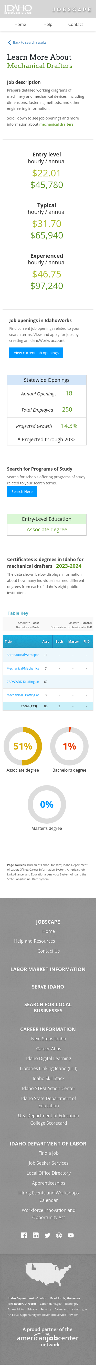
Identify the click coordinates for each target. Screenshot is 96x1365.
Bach (59, 641)
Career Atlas (48, 1049)
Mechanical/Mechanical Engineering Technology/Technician (22, 668)
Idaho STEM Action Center (48, 1088)
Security (45, 1309)
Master (73, 641)
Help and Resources (34, 941)
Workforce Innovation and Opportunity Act (48, 1214)
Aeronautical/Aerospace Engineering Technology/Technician (22, 655)
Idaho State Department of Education (48, 1102)
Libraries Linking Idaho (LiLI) (48, 1068)
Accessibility (16, 1309)
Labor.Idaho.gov (50, 1304)
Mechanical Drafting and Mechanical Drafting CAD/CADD (22, 695)
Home (20, 24)
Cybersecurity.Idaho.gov (71, 1309)
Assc (45, 641)
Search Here (22, 491)
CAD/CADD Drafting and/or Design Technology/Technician (22, 682)
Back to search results (27, 42)
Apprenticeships (48, 1183)
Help (48, 24)
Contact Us (48, 951)
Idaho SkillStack (49, 1078)
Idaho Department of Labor (48, 1143)
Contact (75, 24)
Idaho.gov (71, 1304)
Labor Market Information (48, 969)
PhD (86, 641)
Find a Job (49, 1153)
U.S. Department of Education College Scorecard (48, 1119)
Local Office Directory (49, 1173)
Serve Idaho (48, 986)
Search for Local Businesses (48, 1007)
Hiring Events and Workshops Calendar (48, 1196)
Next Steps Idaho (48, 1039)
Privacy (32, 1309)
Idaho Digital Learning (48, 1058)
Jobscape (48, 921)
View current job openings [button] (36, 352)
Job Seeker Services (49, 1163)
